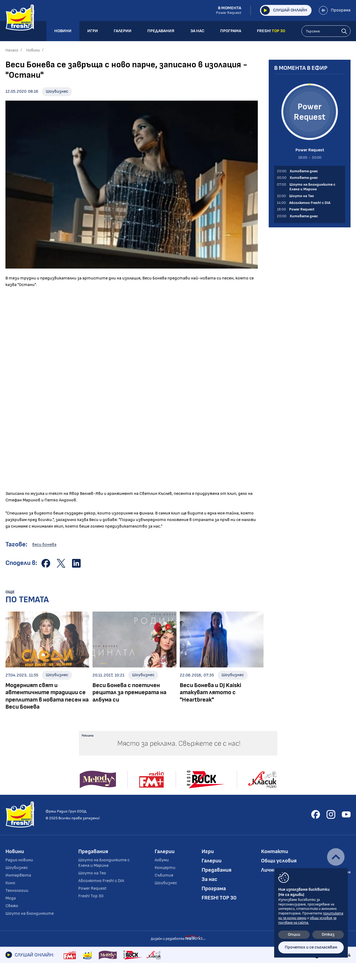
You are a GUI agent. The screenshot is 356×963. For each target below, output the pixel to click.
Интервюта (18, 875)
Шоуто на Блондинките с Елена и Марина (104, 862)
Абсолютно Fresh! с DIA (101, 880)
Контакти (274, 851)
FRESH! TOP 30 (219, 898)
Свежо (11, 905)
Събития (164, 875)
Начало (11, 50)
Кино (10, 883)
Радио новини (19, 860)
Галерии (165, 851)
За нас (209, 879)
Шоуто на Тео (92, 873)
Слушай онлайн (284, 10)
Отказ (328, 934)
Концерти (165, 867)
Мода (10, 898)
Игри (208, 851)
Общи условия (279, 860)
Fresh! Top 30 (90, 896)
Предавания (93, 851)
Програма (335, 10)
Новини (33, 50)
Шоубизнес (57, 91)
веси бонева (44, 544)
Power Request (92, 888)
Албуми (162, 860)
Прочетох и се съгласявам (311, 947)
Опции (294, 934)
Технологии (16, 890)
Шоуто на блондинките (29, 913)
